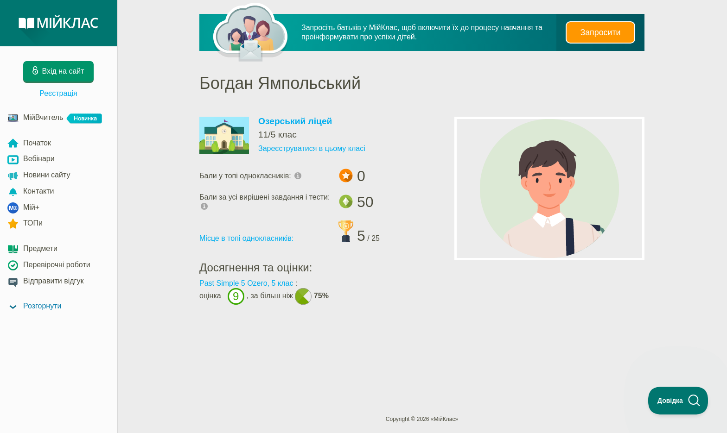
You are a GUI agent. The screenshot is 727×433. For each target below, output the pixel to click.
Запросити (600, 32)
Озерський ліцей (295, 121)
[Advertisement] (422, 348)
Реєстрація (58, 93)
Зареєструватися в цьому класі (311, 148)
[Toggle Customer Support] (678, 400)
